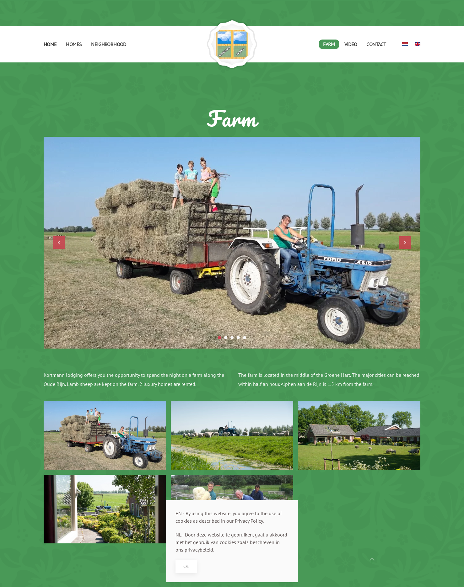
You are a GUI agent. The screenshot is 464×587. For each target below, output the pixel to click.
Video (350, 44)
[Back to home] (232, 44)
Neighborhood (108, 44)
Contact (376, 44)
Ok (186, 566)
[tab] (219, 337)
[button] (59, 242)
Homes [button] (74, 44)
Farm (329, 44)
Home (50, 44)
